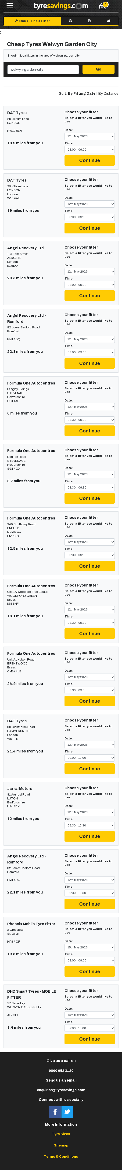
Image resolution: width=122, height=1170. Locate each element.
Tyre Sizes (61, 1134)
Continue (89, 160)
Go (98, 69)
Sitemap (61, 1145)
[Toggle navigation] (10, 6)
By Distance (108, 93)
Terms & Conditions (61, 1156)
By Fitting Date (82, 93)
